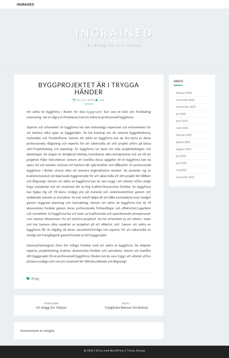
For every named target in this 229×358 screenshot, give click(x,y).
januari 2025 (183, 142)
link (101, 99)
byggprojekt (94, 112)
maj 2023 (181, 170)
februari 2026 (184, 92)
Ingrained (25, 4)
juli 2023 (181, 156)
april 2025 (182, 121)
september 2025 (185, 106)
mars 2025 (182, 128)
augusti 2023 (183, 149)
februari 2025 (184, 135)
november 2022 (185, 177)
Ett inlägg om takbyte (51, 306)
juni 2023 (181, 163)
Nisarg (140, 350)
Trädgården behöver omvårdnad (126, 306)
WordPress (117, 350)
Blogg (35, 278)
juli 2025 (181, 113)
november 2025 (185, 100)
